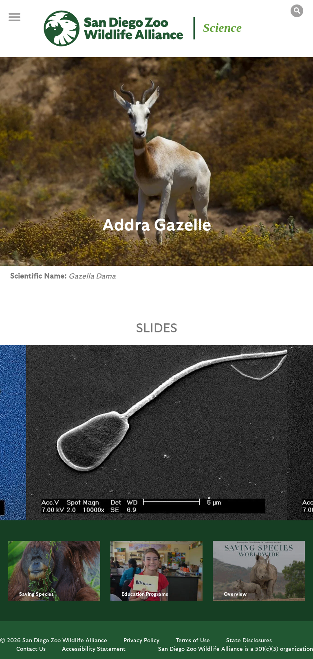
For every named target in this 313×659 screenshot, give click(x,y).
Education (133, 594)
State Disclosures (249, 640)
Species (44, 594)
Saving (27, 594)
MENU (20, 21)
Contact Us (31, 648)
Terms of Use (193, 640)
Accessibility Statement (94, 648)
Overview (235, 594)
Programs (157, 594)
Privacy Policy (141, 640)
